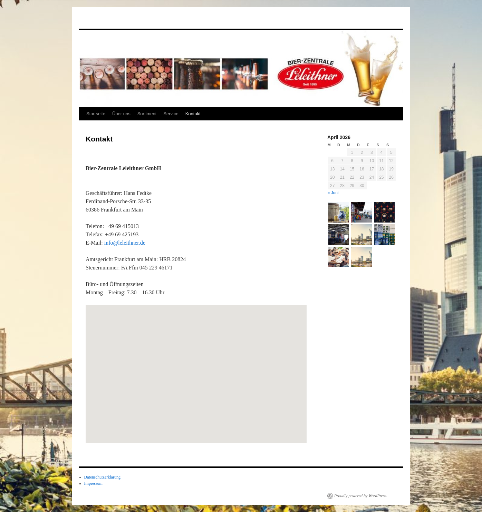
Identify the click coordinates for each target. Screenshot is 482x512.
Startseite (95, 113)
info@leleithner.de (124, 243)
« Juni (333, 192)
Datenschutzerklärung (102, 477)
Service (170, 113)
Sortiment (147, 113)
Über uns (121, 113)
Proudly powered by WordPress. (360, 495)
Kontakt (193, 113)
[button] (203, 379)
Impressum (93, 483)
